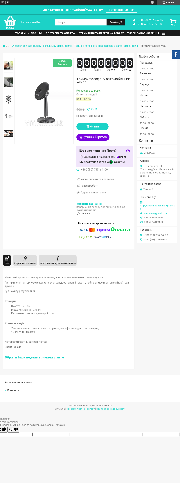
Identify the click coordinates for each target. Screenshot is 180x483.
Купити (94, 126)
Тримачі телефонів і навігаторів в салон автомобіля (106, 46)
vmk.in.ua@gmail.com (155, 213)
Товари (20, 33)
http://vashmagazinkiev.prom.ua (157, 207)
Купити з (95, 137)
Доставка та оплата (60, 33)
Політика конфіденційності (110, 409)
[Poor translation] (13, 430)
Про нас (36, 33)
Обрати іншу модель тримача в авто (34, 357)
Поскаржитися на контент (80, 409)
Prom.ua (108, 405)
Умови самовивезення (143, 33)
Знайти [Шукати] (114, 22)
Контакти (13, 390)
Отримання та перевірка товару (101, 33)
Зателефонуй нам (121, 10)
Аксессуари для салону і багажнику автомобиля (42, 46)
